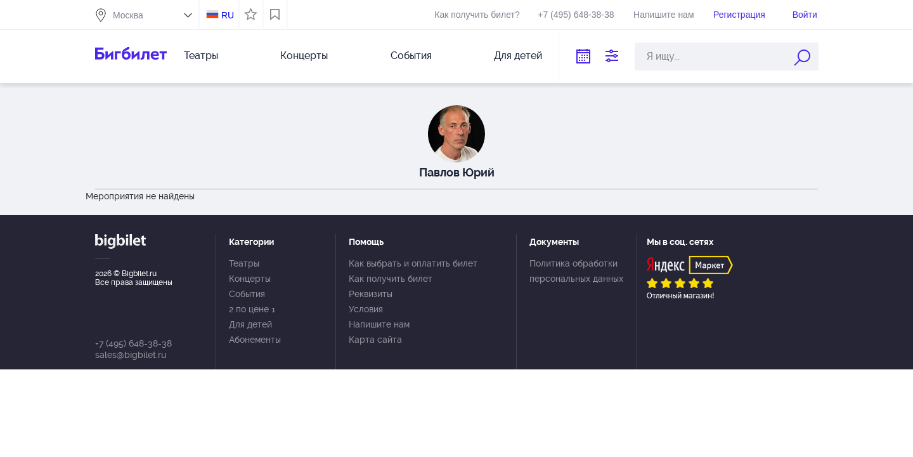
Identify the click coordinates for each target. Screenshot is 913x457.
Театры (201, 56)
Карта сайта (375, 339)
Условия (366, 309)
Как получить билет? (476, 15)
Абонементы (255, 339)
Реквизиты (370, 294)
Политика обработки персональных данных (576, 271)
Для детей (518, 56)
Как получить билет (390, 279)
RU (227, 15)
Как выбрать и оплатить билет (413, 263)
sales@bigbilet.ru (130, 355)
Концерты (304, 56)
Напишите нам (663, 15)
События (411, 56)
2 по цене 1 (252, 309)
